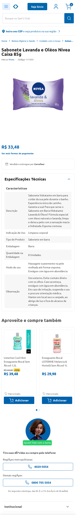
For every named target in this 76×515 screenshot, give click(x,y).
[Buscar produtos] (69, 18)
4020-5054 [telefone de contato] (38, 467)
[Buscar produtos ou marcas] (38, 18)
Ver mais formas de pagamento (17, 153)
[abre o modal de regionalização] (38, 31)
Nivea (11, 59)
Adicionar (19, 400)
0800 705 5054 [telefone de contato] (38, 482)
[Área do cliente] (56, 6)
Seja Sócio (37, 6)
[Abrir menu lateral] (6, 6)
